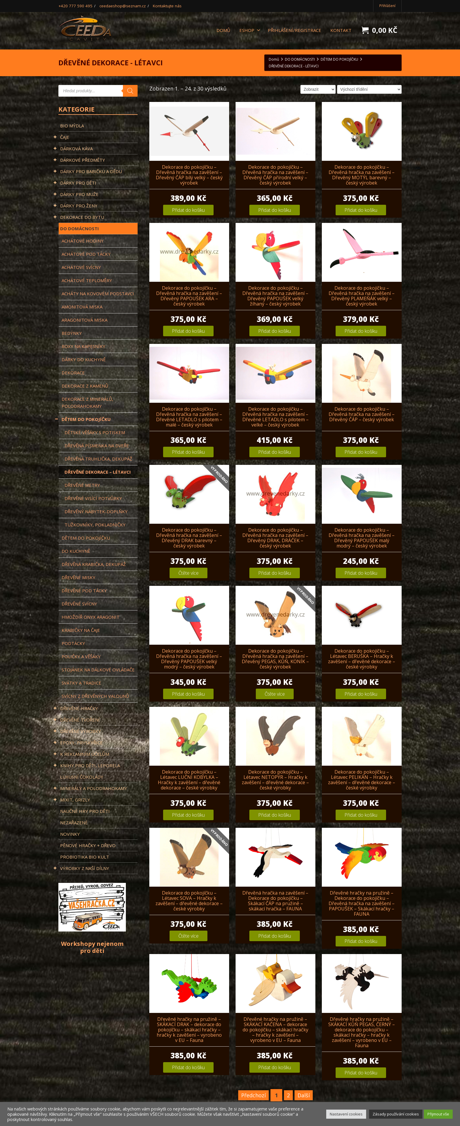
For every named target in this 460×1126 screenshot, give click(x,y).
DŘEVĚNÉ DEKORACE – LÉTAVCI (98, 472)
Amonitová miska (82, 307)
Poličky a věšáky (81, 656)
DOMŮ (223, 30)
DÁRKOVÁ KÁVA (76, 148)
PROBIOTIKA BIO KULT (84, 857)
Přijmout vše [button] (438, 1114)
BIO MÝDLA (72, 126)
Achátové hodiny (83, 241)
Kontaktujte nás (156, 5)
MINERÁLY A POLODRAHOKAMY (93, 788)
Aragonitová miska (84, 320)
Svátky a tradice (81, 683)
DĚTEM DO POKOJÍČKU (85, 419)
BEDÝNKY (72, 333)
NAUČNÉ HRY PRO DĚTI (85, 811)
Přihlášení (387, 5)
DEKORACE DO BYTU (81, 217)
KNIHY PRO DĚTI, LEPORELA (89, 765)
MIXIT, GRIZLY (74, 799)
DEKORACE (73, 373)
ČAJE (64, 137)
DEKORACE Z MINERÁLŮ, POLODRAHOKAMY (87, 402)
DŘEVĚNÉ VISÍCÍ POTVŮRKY (93, 498)
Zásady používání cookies (396, 1114)
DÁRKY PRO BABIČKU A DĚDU (90, 171)
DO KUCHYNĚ (76, 551)
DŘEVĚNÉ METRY (82, 485)
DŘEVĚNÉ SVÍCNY (79, 604)
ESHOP (249, 30)
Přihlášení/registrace (294, 30)
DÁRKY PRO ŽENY (78, 205)
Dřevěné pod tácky (84, 590)
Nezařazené (74, 822)
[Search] (130, 91)
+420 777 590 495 (73, 5)
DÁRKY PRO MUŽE (79, 194)
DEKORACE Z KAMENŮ (85, 386)
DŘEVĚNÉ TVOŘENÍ (79, 719)
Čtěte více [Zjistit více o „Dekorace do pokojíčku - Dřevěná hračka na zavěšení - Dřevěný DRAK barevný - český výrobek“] (188, 573)
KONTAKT (340, 30)
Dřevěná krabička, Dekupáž (94, 564)
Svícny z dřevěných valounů (95, 696)
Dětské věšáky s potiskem (95, 432)
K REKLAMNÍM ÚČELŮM (84, 754)
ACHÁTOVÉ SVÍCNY (81, 267)
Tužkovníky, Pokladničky (95, 525)
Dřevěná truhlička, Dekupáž (98, 459)
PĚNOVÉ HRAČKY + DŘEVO (88, 845)
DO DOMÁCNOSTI (79, 228)
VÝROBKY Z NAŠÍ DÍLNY (84, 868)
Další (303, 1095)
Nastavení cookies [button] (346, 1114)
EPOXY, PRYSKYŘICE (81, 742)
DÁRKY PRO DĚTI (77, 182)
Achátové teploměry (87, 280)
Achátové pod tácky (86, 254)
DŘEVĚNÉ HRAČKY (78, 708)
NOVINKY (70, 834)
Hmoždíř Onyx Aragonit (90, 617)
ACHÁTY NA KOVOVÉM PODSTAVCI (98, 293)
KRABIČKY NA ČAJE (81, 630)
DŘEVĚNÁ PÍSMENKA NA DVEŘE (97, 445)
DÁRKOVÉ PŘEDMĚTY (82, 159)
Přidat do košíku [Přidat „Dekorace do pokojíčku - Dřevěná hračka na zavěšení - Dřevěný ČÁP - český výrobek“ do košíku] (360, 452)
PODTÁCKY (73, 643)
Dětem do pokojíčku (86, 538)
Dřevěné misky (78, 577)
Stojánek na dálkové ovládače (98, 670)
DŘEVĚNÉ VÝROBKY (80, 731)
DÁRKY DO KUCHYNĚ (84, 359)
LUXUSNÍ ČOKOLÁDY (81, 777)
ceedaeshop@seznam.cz (115, 5)
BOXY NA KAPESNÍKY (83, 346)
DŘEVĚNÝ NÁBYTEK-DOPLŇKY (96, 511)
